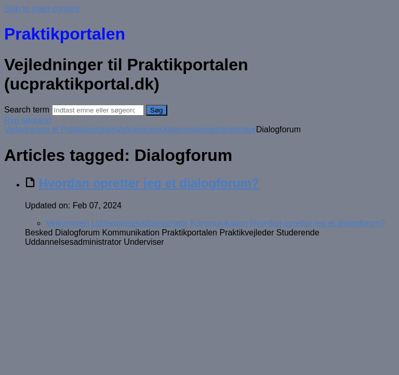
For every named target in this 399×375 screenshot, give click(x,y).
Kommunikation (218, 223)
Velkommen (137, 129)
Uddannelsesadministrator (207, 129)
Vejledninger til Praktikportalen (60, 129)
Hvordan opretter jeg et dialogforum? (149, 183)
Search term (26, 109)
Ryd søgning (27, 120)
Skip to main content (41, 8)
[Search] (98, 110)
